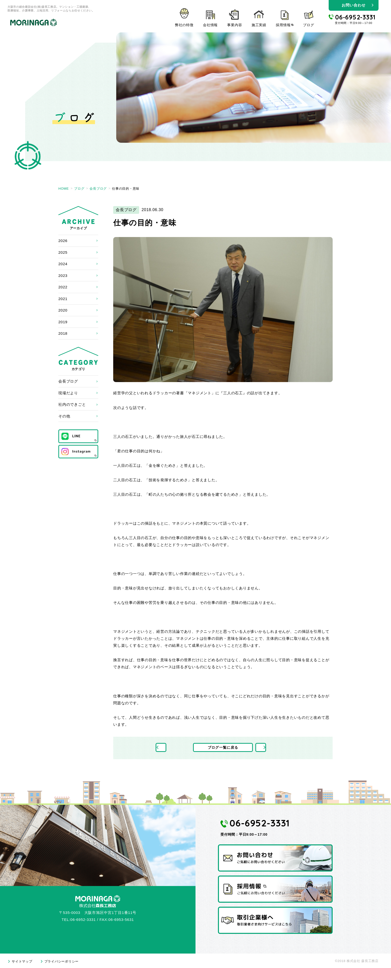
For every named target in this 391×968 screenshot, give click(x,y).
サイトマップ (22, 961)
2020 (62, 310)
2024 (62, 264)
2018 (62, 333)
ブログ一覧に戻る (222, 748)
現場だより (68, 393)
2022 (62, 287)
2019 (62, 322)
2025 (62, 252)
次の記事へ (272, 748)
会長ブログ (68, 381)
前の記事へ (174, 748)
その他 (64, 416)
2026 (62, 241)
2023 (62, 275)
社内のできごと (72, 404)
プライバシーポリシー (61, 961)
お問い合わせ (353, 5)
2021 (62, 299)
